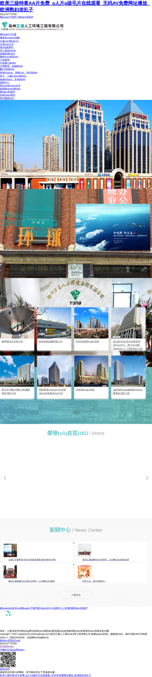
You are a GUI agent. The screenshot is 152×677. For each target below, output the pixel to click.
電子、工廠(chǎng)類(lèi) (13, 76)
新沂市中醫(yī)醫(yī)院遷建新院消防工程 (16, 392)
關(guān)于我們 (8, 17)
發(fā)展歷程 (6, 47)
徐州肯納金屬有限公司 (50, 341)
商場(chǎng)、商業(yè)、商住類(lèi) (19, 72)
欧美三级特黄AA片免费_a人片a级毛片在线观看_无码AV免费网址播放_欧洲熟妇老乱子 (45, 675)
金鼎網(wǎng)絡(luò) (38, 637)
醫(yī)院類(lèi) (7, 69)
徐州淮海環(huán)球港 (87, 341)
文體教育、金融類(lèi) (11, 66)
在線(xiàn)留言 (7, 95)
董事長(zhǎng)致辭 (10, 38)
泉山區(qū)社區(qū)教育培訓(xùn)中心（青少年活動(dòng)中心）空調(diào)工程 (127, 345)
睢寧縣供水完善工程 (12, 341)
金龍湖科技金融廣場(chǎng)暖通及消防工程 (127, 392)
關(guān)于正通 (8, 34)
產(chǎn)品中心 (45, 608)
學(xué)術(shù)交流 (10, 85)
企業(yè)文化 (7, 44)
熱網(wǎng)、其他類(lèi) (13, 79)
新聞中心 (5, 82)
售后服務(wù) (7, 98)
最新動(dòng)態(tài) (10, 89)
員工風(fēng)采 (8, 50)
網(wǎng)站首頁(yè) (10, 608)
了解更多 (76, 412)
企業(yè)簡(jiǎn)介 (9, 41)
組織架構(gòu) (7, 53)
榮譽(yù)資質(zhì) (9, 57)
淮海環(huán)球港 (85, 390)
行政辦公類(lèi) (8, 63)
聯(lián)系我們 (25, 17)
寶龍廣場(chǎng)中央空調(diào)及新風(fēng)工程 (52, 392)
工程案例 (5, 60)
